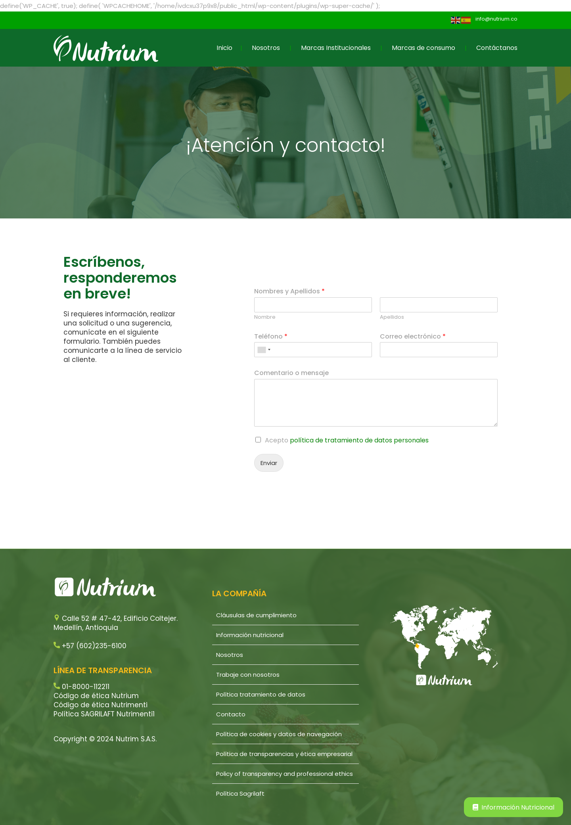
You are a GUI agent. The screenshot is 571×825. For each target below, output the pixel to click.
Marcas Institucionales (336, 47)
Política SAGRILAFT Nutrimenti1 (104, 714)
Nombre (265, 317)
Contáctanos (496, 47)
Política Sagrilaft (240, 793)
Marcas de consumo (423, 47)
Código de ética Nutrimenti (101, 705)
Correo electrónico (413, 337)
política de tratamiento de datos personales (359, 440)
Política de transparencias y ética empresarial (284, 754)
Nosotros (266, 47)
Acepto (347, 440)
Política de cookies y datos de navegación (279, 734)
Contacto (230, 714)
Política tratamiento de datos (260, 694)
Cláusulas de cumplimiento (256, 615)
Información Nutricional (513, 807)
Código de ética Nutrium (96, 696)
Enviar (269, 463)
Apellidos (392, 317)
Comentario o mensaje (291, 373)
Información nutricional (250, 635)
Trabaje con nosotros (248, 674)
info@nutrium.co (496, 19)
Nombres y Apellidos (289, 291)
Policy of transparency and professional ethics (284, 773)
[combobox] (264, 350)
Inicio (224, 47)
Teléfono (270, 337)
